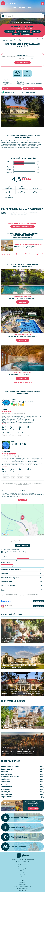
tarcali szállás (8, 83)
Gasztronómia (6, 786)
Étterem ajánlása (22, 867)
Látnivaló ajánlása (22, 869)
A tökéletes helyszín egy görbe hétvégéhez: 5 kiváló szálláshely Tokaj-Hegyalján (20, 640)
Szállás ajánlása (22, 865)
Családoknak (27, 34)
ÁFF (22, 880)
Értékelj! (16, 22)
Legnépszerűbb (12, 722)
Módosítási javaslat (32, 594)
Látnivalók (22, 875)
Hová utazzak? (23, 636)
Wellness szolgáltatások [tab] (11, 569)
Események (5, 791)
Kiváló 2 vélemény (26, 179)
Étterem (22, 871)
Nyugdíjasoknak (23, 31)
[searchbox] (22, 15)
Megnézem (22, 302)
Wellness (36, 31)
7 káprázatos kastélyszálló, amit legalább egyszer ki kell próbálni (19, 666)
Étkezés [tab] (4, 590)
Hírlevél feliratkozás (22, 888)
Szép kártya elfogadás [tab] (10, 577)
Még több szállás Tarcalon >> (22, 383)
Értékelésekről (23, 884)
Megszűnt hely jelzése (11, 594)
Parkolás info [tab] (6, 582)
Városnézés (5, 781)
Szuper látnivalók (31, 721)
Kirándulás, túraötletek (10, 776)
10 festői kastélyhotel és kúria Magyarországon (21, 694)
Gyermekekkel (6, 774)
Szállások (16, 636)
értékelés (27, 73)
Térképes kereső (28, 22)
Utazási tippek (31, 636)
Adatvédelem (22, 882)
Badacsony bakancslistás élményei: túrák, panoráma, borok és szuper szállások (19, 752)
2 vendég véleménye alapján (22, 158)
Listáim (29, 7)
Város (22, 877)
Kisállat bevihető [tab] (8, 586)
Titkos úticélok (6, 789)
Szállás (22, 873)
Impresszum (22, 890)
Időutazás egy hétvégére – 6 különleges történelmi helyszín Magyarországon (18, 726)
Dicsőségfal (21, 7)
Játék (14, 7)
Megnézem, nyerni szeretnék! (22, 226)
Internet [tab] (4, 573)
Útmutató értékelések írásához (22, 886)
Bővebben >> (5, 424)
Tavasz (16, 34)
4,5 (16, 179)
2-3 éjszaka (9, 31)
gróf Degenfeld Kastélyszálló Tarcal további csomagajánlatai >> (22, 254)
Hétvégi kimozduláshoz (20, 691)
